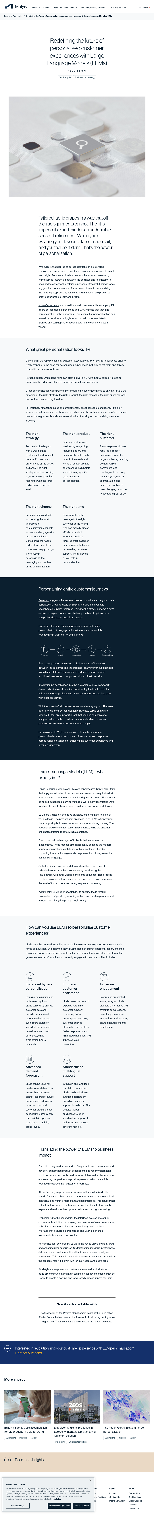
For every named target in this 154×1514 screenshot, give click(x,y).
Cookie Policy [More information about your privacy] (55, 1499)
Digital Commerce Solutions (65, 7)
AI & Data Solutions (40, 7)
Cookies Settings (17, 1506)
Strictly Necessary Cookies (59, 1506)
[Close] (90, 1480)
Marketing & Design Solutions (93, 7)
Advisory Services (118, 7)
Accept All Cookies (82, 1506)
